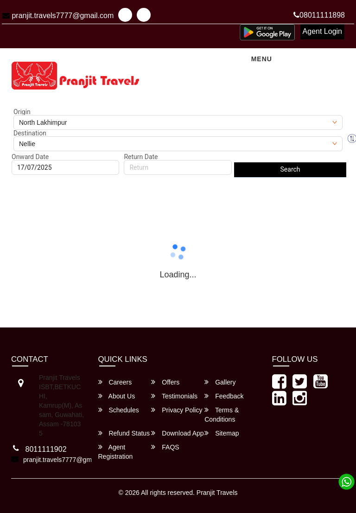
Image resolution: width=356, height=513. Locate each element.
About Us (116, 396)
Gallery (219, 382)
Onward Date (30, 157)
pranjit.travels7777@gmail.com (58, 15)
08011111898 (319, 15)
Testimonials (174, 396)
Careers (115, 382)
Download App (177, 433)
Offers (165, 382)
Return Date (141, 157)
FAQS (165, 447)
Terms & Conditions (221, 414)
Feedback (223, 396)
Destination (29, 133)
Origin (22, 112)
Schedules (118, 410)
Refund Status (124, 433)
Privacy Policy (176, 410)
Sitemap (221, 433)
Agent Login (322, 31)
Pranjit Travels (217, 492)
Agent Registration (115, 451)
